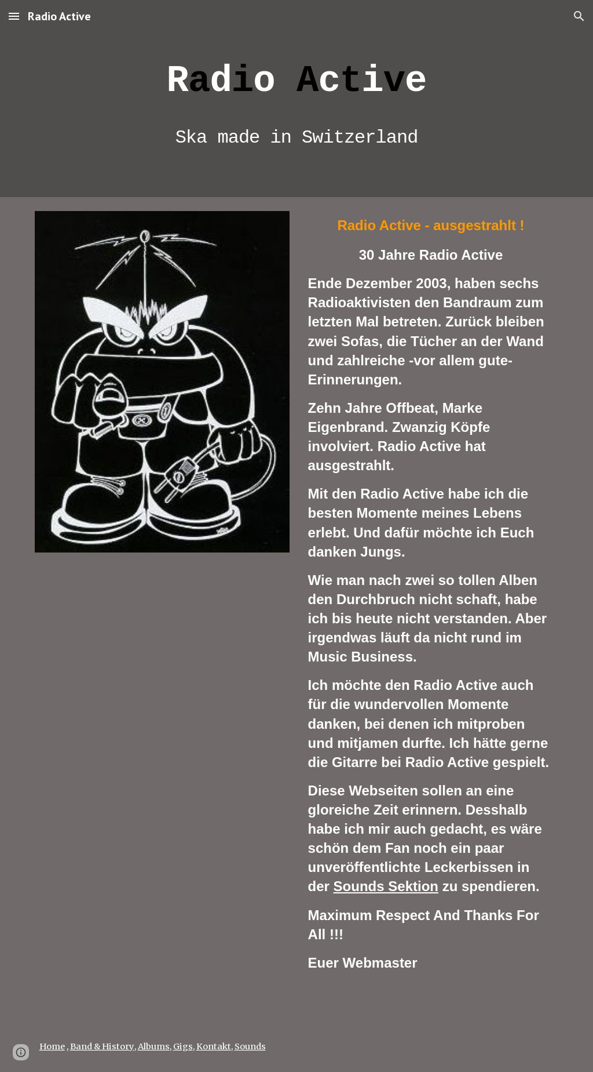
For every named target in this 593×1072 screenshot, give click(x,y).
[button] (14, 16)
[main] (297, 98)
